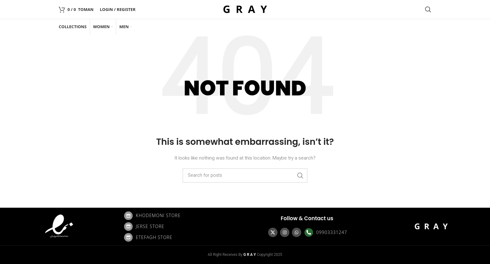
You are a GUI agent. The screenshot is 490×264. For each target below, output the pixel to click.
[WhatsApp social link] (296, 232)
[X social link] (273, 232)
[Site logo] (245, 9)
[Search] (428, 9)
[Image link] (59, 226)
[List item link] (183, 215)
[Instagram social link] (284, 232)
